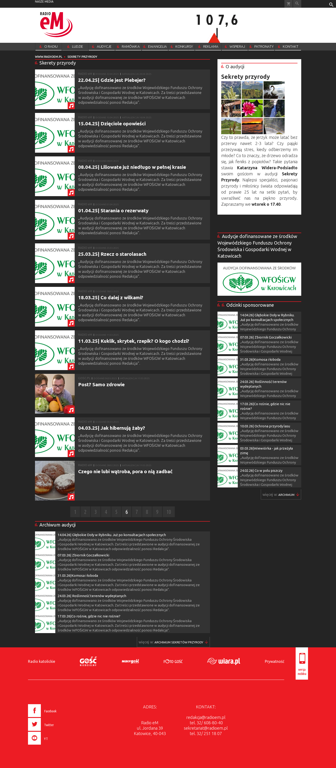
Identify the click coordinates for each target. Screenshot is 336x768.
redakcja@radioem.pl (205, 717)
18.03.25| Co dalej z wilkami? (110, 297)
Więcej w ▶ (178, 642)
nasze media (44, 1)
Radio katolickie (41, 661)
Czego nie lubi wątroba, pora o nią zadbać (125, 471)
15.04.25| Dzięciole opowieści (112, 123)
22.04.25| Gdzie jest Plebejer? (112, 80)
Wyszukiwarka (297, 4)
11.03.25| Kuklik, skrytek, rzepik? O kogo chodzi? (133, 341)
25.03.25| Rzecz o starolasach (112, 254)
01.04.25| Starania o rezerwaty (113, 210)
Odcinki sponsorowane (250, 305)
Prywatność (274, 661)
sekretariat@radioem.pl (206, 728)
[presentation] (52, 745)
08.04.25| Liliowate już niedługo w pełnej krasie (132, 167)
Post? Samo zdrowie (101, 384)
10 (168, 512)
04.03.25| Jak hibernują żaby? (111, 428)
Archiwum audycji (57, 524)
